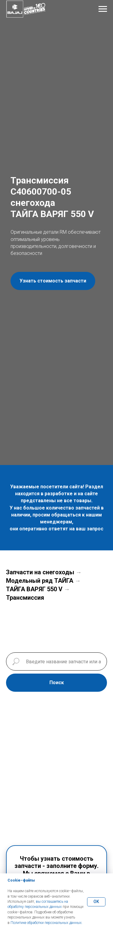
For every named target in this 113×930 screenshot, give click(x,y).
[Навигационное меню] (103, 9)
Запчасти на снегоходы (40, 572)
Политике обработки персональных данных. (47, 923)
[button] (53, 281)
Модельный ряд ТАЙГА (39, 580)
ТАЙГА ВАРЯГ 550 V (34, 589)
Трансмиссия (25, 597)
